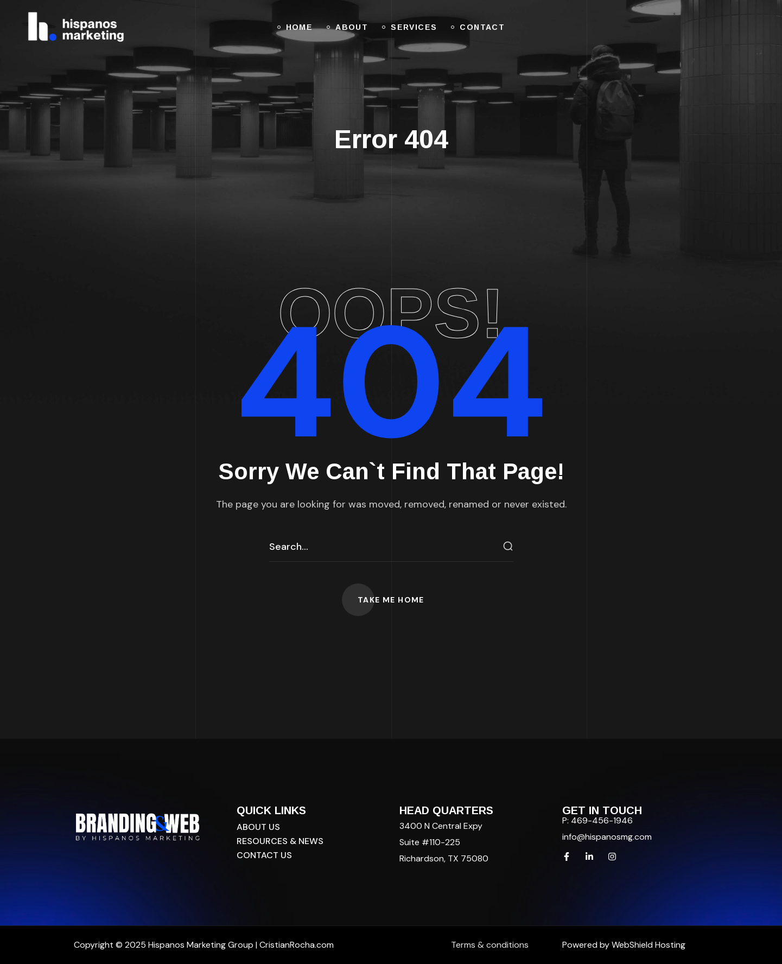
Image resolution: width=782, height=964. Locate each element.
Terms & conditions (490, 944)
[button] (391, 600)
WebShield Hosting (648, 944)
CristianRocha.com (296, 944)
